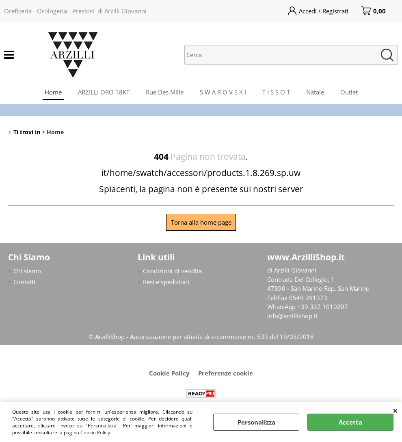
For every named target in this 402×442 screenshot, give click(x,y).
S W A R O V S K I (223, 92)
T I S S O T (276, 92)
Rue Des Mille (165, 92)
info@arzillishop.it (292, 316)
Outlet (349, 92)
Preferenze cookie (225, 373)
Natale (315, 92)
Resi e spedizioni (166, 282)
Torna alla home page (201, 222)
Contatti (24, 282)
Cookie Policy (95, 432)
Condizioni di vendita (172, 271)
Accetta (350, 422)
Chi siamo (27, 271)
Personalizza (256, 422)
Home (53, 92)
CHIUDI (395, 410)
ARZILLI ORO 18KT (104, 92)
